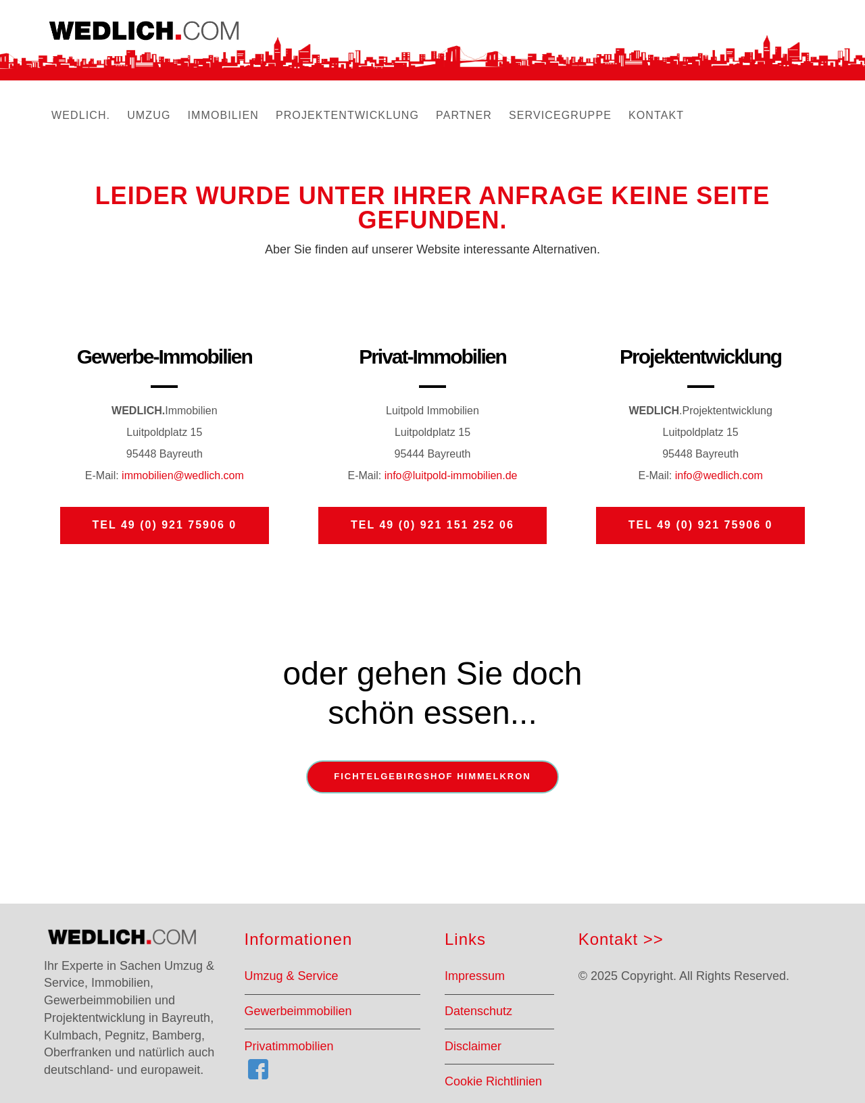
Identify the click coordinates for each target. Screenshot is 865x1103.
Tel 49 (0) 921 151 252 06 (432, 525)
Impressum (475, 976)
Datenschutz (478, 1011)
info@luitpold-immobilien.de (451, 475)
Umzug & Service (292, 976)
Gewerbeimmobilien (298, 1011)
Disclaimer (473, 1046)
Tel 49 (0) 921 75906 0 (165, 525)
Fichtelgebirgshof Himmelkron (432, 776)
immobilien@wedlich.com (181, 475)
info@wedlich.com (719, 475)
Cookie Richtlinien (493, 1081)
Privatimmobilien (289, 1046)
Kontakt (608, 939)
